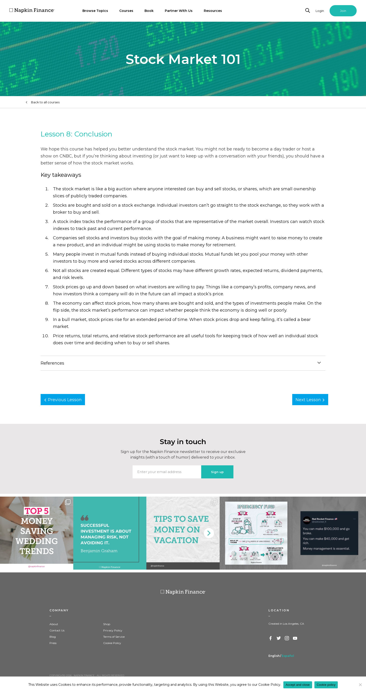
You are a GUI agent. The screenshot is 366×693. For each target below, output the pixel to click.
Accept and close (298, 684)
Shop (106, 624)
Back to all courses (45, 102)
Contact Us (56, 630)
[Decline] (360, 684)
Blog (52, 636)
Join (343, 11)
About (53, 624)
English (274, 656)
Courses (126, 11)
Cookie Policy (112, 643)
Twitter (279, 638)
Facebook (270, 638)
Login (320, 11)
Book (149, 11)
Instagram (287, 638)
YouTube (295, 638)
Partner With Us (179, 11)
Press (52, 643)
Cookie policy (326, 684)
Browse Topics (95, 11)
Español (288, 656)
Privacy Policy (112, 630)
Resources (213, 11)
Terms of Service (114, 636)
